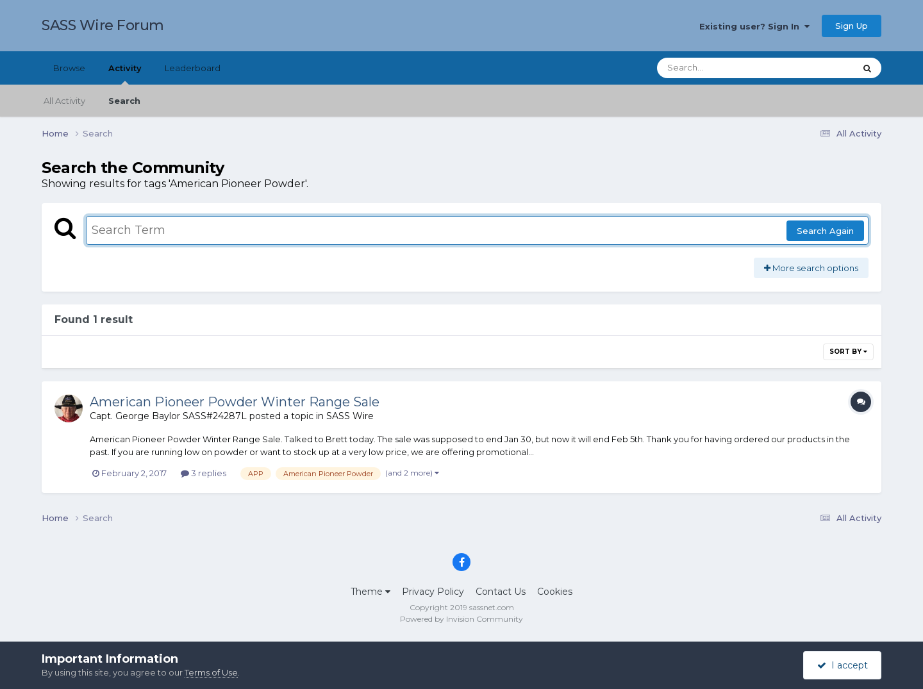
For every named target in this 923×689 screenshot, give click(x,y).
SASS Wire (350, 416)
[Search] (720, 68)
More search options (811, 268)
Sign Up (851, 26)
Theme (370, 591)
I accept (842, 665)
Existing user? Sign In (754, 26)
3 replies (203, 473)
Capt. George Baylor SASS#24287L (168, 416)
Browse (69, 68)
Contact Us (501, 591)
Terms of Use (211, 672)
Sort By (848, 351)
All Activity (64, 100)
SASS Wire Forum (103, 25)
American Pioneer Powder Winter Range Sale (234, 402)
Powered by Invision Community (461, 619)
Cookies (554, 591)
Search (124, 100)
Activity (125, 74)
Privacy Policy (433, 591)
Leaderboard (192, 68)
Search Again (825, 231)
